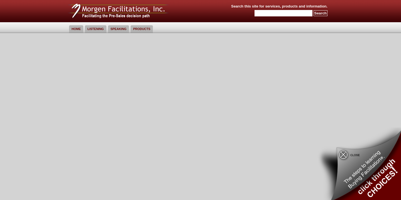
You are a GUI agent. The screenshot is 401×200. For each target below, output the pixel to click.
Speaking (118, 29)
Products (141, 29)
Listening (95, 29)
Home (76, 29)
